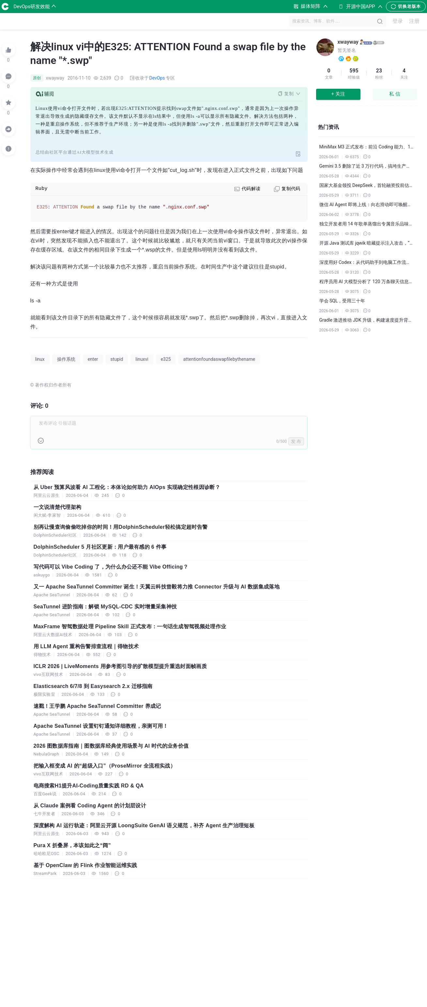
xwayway (348, 42)
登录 (397, 21)
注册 (414, 21)
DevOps (157, 78)
